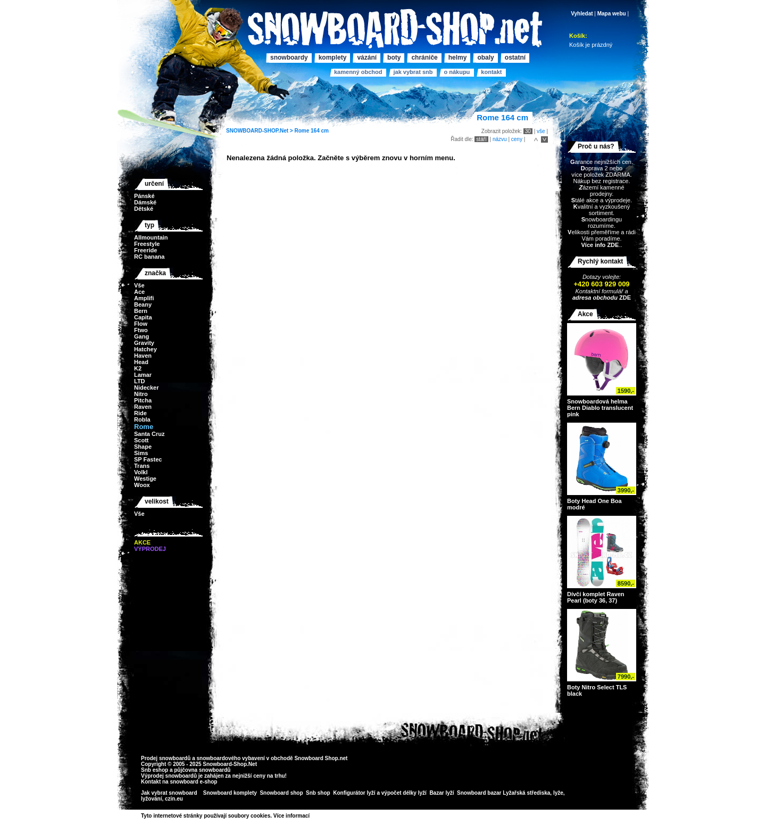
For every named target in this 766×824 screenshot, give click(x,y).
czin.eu (174, 799)
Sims (141, 453)
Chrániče (424, 57)
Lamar (143, 375)
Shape (143, 446)
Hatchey (145, 349)
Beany (143, 304)
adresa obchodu (595, 297)
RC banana (149, 256)
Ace (139, 292)
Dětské (143, 208)
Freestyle (147, 244)
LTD (139, 381)
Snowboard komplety (230, 793)
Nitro (141, 394)
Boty (394, 57)
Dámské (145, 202)
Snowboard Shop (316, 758)
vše (541, 131)
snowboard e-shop (193, 782)
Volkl (140, 472)
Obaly (485, 57)
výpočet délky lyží (404, 793)
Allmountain (151, 237)
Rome (301, 131)
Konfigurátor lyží (354, 793)
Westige (145, 478)
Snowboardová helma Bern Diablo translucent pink (600, 407)
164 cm (320, 131)
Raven (143, 406)
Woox (142, 485)
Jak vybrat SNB (412, 72)
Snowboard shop (281, 793)
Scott (141, 440)
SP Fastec (148, 459)
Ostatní (515, 57)
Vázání (367, 57)
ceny (516, 139)
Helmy (457, 57)
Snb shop (318, 793)
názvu (500, 139)
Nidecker (146, 387)
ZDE (624, 297)
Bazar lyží (441, 793)
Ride (140, 413)
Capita (143, 317)
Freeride (145, 250)
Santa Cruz (149, 434)
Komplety (333, 57)
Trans (141, 466)
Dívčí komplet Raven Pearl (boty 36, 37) (596, 597)
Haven (143, 355)
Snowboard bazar (479, 793)
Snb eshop (154, 770)
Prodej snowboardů (166, 758)
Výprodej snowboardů (169, 776)
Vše (139, 285)
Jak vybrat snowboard (169, 793)
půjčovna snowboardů (202, 770)
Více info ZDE (600, 245)
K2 (137, 368)
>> (313, 816)
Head (141, 362)
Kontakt (491, 72)
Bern (140, 311)
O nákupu (457, 72)
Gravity (144, 343)
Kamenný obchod (358, 72)
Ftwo (141, 330)
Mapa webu (611, 14)
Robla (142, 419)
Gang (141, 336)
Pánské (144, 196)
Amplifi (144, 298)
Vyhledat (582, 14)
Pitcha (143, 400)
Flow (140, 323)
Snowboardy (289, 57)
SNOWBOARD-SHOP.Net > (260, 131)
